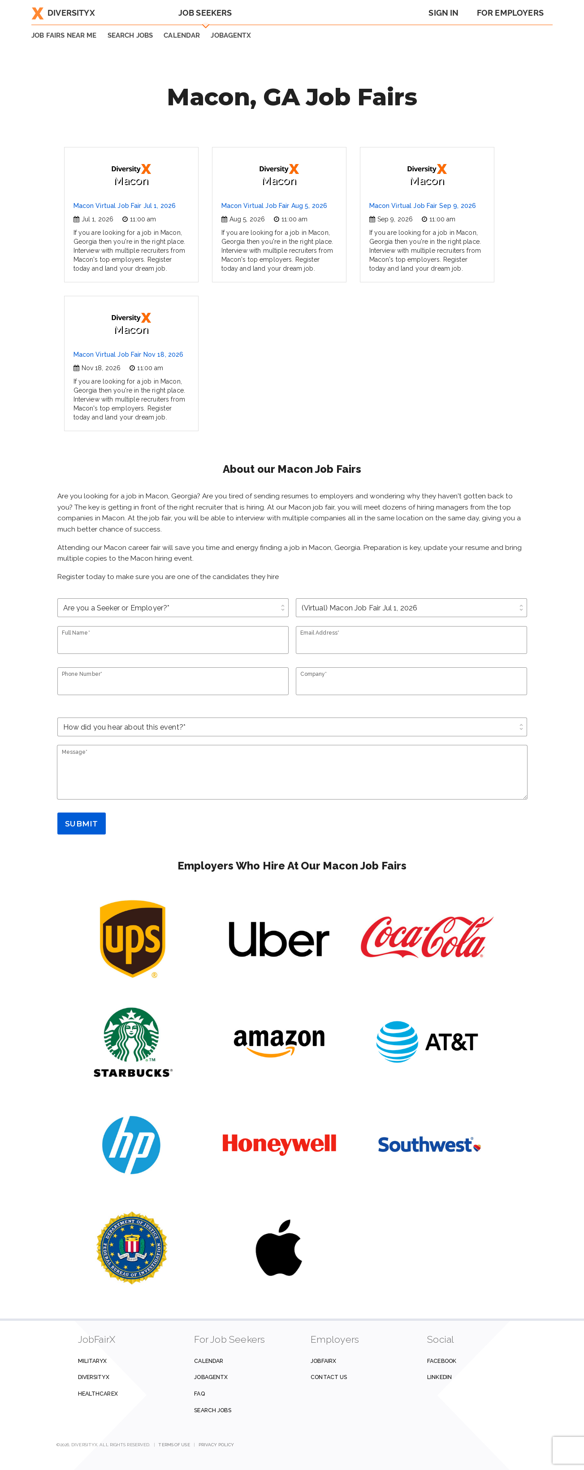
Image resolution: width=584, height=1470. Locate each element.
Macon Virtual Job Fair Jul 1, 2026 (125, 205)
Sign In (443, 12)
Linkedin (439, 1377)
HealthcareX (98, 1393)
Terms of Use (174, 1444)
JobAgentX (231, 35)
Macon (131, 175)
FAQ (199, 1393)
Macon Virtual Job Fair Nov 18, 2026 (129, 354)
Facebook (441, 1361)
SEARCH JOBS (130, 35)
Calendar (182, 35)
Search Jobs (212, 1410)
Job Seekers (205, 12)
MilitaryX (92, 1361)
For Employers (510, 12)
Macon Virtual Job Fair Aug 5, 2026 (274, 205)
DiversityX (63, 12)
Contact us (329, 1377)
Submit (81, 823)
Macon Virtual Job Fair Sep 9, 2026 (422, 205)
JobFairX (323, 1361)
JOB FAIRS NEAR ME (64, 35)
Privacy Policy (216, 1444)
